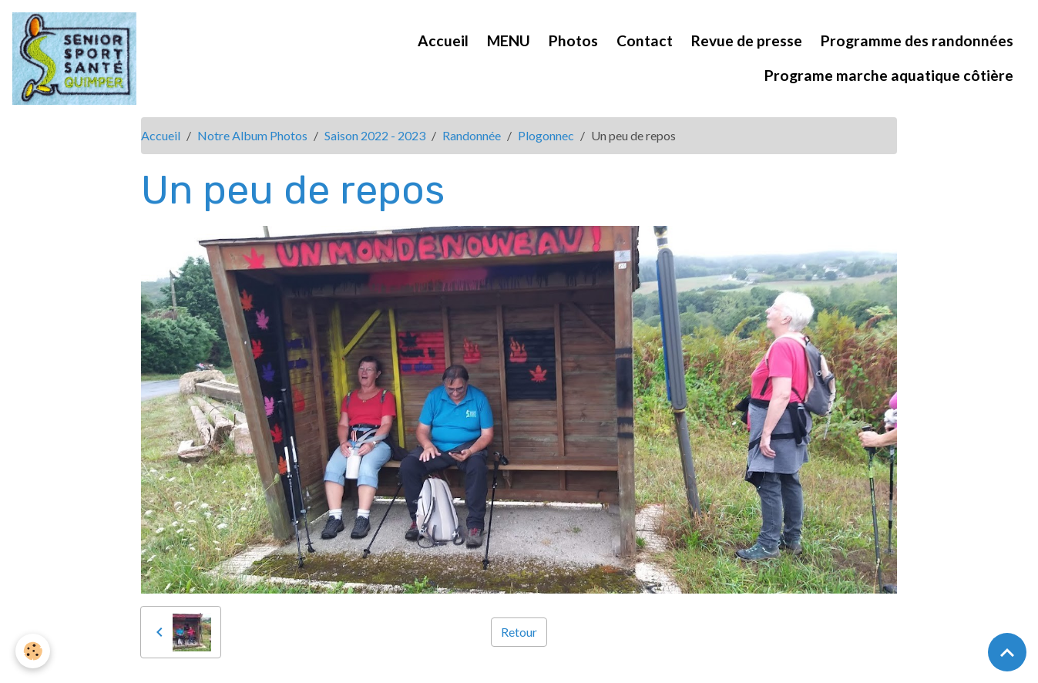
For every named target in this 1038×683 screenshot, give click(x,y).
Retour (519, 631)
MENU (508, 40)
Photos (573, 40)
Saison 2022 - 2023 (374, 135)
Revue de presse (746, 40)
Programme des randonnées (917, 40)
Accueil (443, 40)
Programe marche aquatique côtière (888, 75)
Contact (644, 40)
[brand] (76, 58)
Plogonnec (546, 135)
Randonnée (471, 135)
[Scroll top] (1007, 652)
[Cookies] (32, 651)
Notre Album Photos (252, 135)
